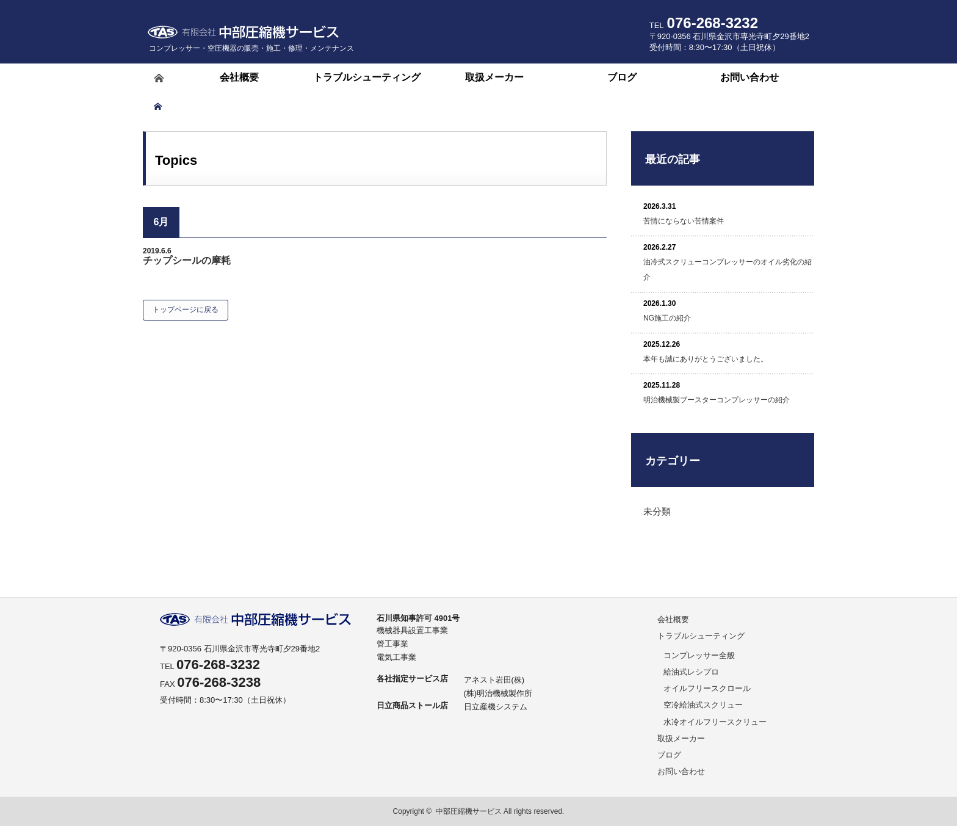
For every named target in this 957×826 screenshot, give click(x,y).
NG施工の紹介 (667, 318)
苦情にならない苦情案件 (683, 221)
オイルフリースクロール (707, 688)
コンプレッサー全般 (699, 655)
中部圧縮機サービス (469, 811)
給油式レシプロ (691, 671)
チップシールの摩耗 (187, 260)
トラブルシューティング (701, 635)
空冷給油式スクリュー (703, 704)
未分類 (657, 511)
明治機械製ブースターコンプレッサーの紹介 (716, 400)
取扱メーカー (681, 738)
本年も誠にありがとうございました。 (705, 359)
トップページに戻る (185, 309)
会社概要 (673, 619)
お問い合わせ (681, 771)
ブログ (669, 754)
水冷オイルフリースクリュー (715, 721)
